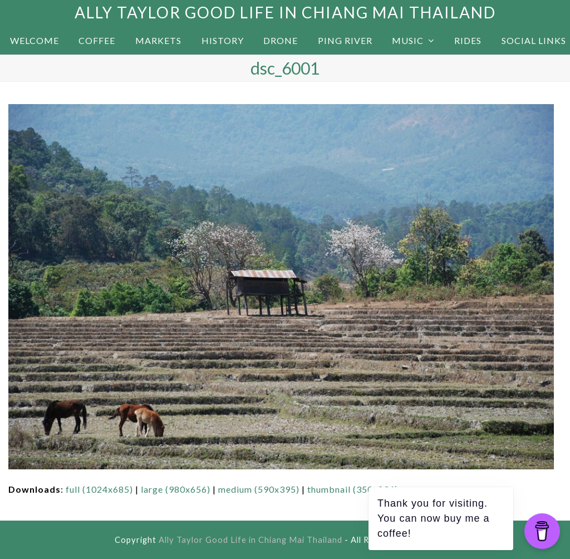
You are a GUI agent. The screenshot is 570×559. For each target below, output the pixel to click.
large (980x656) (175, 489)
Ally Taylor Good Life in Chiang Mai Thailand (285, 12)
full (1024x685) (99, 489)
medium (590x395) (258, 489)
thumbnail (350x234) (352, 489)
